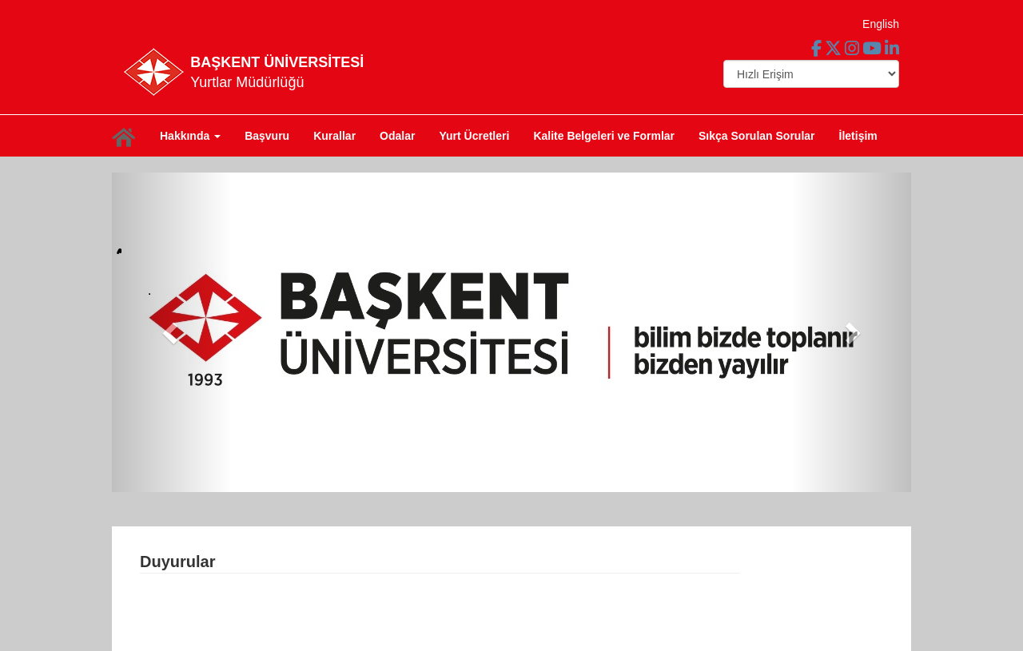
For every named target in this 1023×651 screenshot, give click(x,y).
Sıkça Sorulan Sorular (757, 135)
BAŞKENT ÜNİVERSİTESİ (277, 62)
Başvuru (267, 135)
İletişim (858, 135)
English (880, 24)
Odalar (397, 135)
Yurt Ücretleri (474, 135)
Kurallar (334, 135)
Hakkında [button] (190, 135)
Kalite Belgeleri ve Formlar (604, 135)
